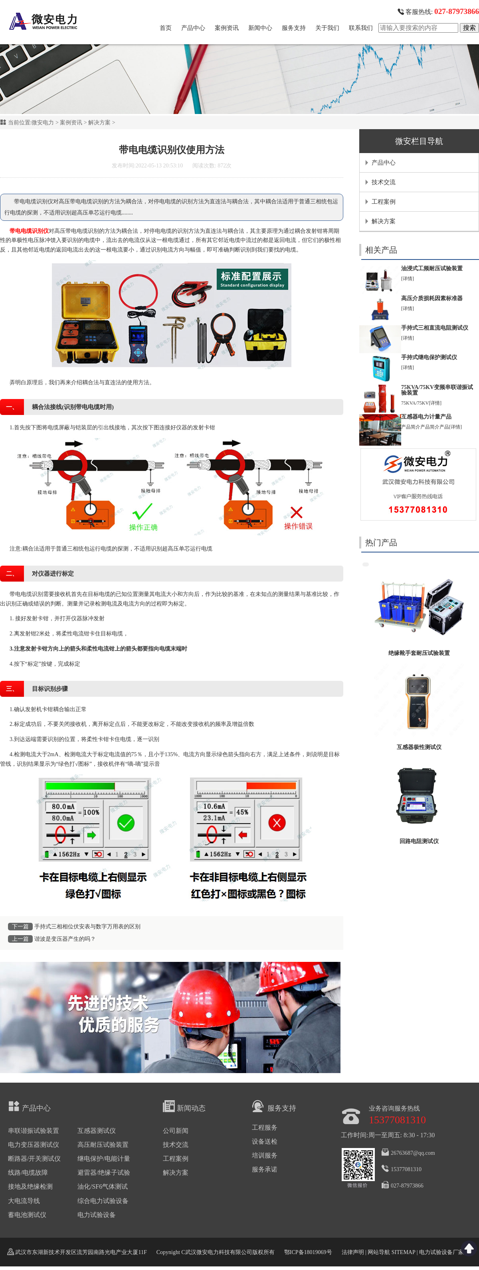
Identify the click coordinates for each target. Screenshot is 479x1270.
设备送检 (264, 1141)
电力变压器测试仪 (33, 1144)
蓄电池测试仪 (27, 1214)
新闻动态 (184, 1106)
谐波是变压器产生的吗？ (65, 939)
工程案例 (384, 202)
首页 (166, 28)
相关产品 (381, 250)
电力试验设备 (96, 1214)
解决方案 (99, 123)
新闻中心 (260, 28)
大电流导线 (24, 1200)
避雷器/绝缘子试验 (103, 1172)
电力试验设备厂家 (441, 1252)
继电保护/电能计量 (103, 1158)
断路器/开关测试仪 (34, 1158)
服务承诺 (264, 1169)
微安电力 (43, 123)
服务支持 (294, 28)
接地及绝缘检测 (30, 1186)
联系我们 (361, 28)
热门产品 (381, 542)
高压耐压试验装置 (103, 1144)
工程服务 (264, 1127)
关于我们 (327, 28)
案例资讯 (227, 28)
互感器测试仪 (96, 1130)
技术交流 (384, 182)
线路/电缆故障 (28, 1172)
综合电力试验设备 (103, 1200)
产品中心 (193, 28)
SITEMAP (403, 1252)
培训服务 (264, 1155)
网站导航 (379, 1252)
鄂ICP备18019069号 (308, 1252)
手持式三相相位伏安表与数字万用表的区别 (87, 927)
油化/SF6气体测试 (102, 1186)
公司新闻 (175, 1130)
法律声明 (353, 1252)
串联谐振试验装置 (33, 1130)
